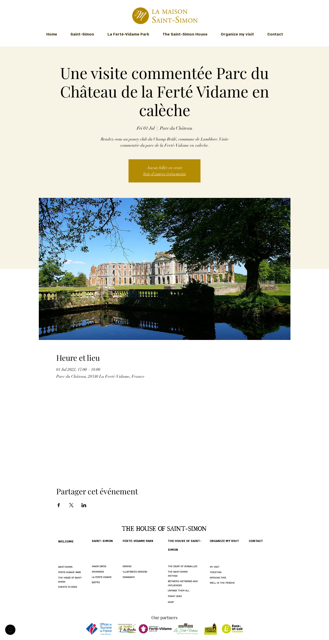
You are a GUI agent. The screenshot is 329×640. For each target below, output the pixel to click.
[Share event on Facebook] (58, 505)
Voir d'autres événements (164, 174)
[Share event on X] (71, 505)
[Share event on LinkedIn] (83, 505)
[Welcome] (10, 630)
